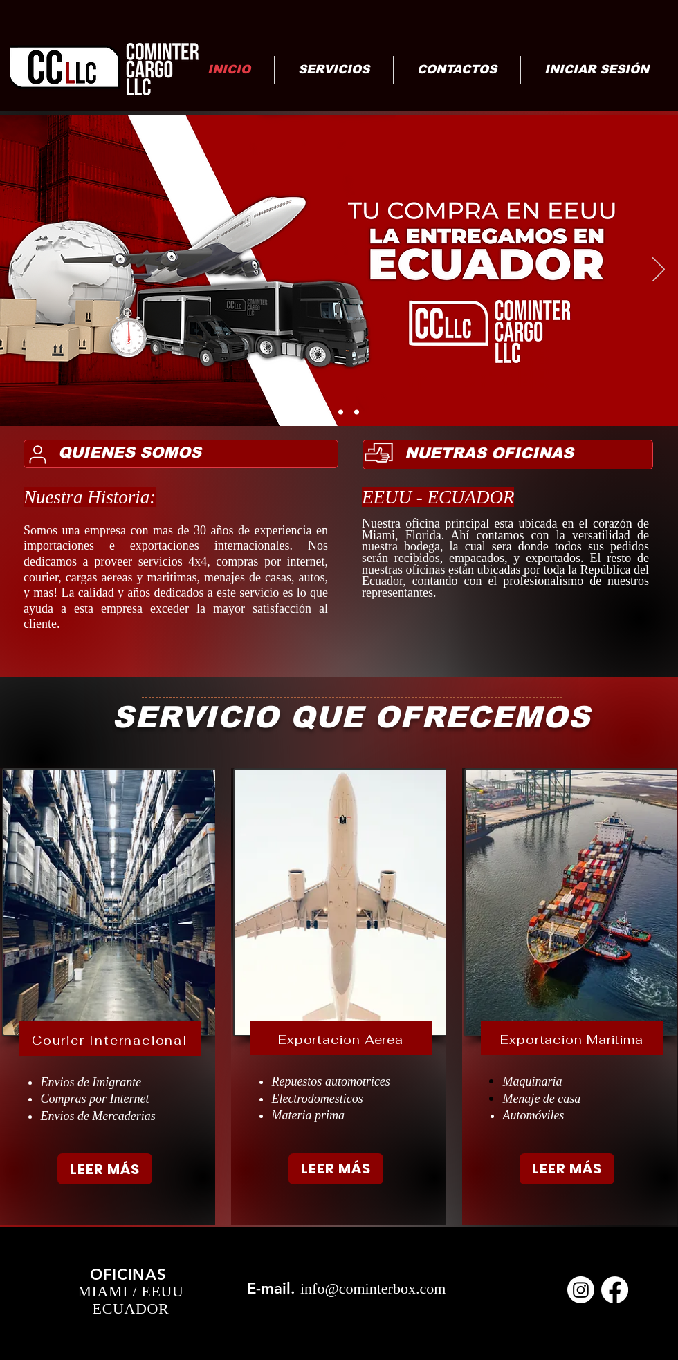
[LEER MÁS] (104, 1168)
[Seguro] (356, 412)
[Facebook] (614, 1289)
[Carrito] (323, 412)
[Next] (658, 270)
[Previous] (19, 270)
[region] (107, 996)
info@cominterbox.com (373, 1288)
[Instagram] (580, 1289)
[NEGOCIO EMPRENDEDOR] (340, 412)
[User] (37, 454)
